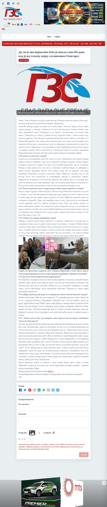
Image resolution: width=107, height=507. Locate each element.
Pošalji (84, 454)
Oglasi (57, 36)
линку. (50, 371)
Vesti (49, 36)
